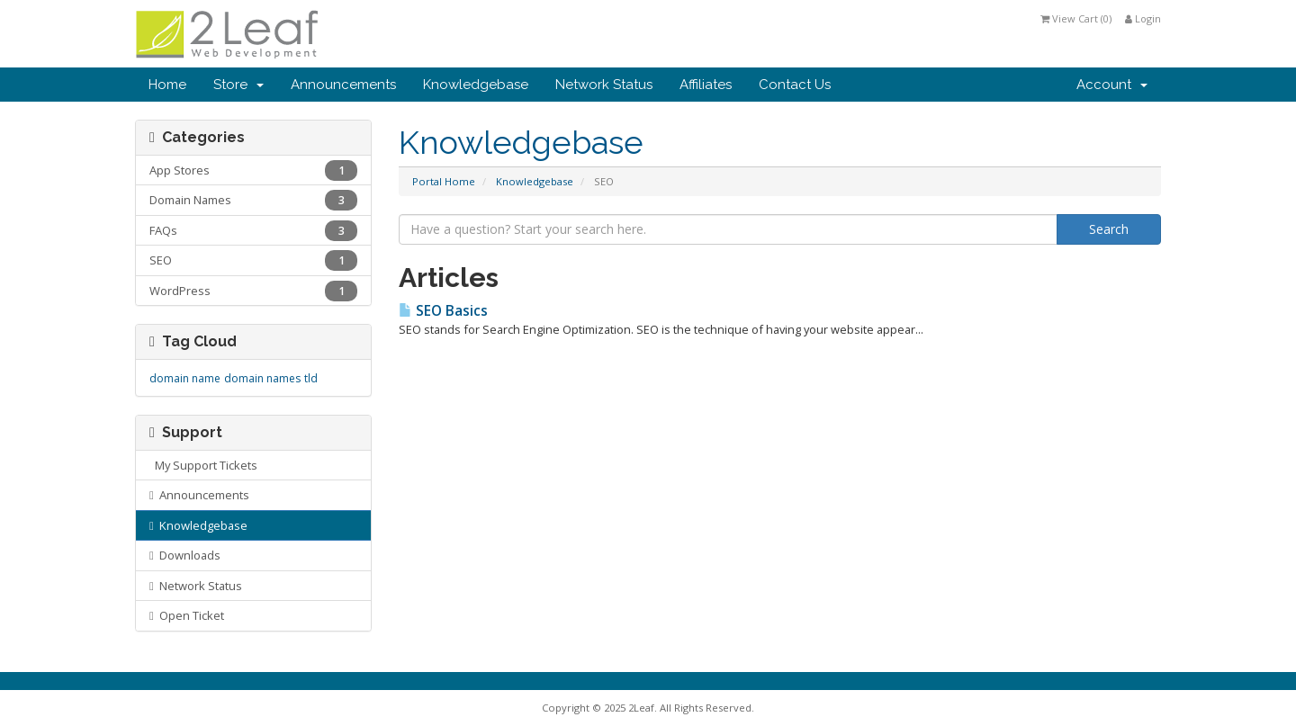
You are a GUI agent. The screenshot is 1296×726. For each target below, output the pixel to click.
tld (311, 378)
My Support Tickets (203, 465)
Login (1143, 18)
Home (167, 84)
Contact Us (795, 84)
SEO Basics (443, 310)
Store (238, 84)
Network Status (603, 84)
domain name (184, 378)
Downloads (184, 555)
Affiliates (706, 84)
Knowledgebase (475, 84)
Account (1112, 84)
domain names (262, 378)
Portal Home (443, 181)
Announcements (343, 84)
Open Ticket (186, 615)
